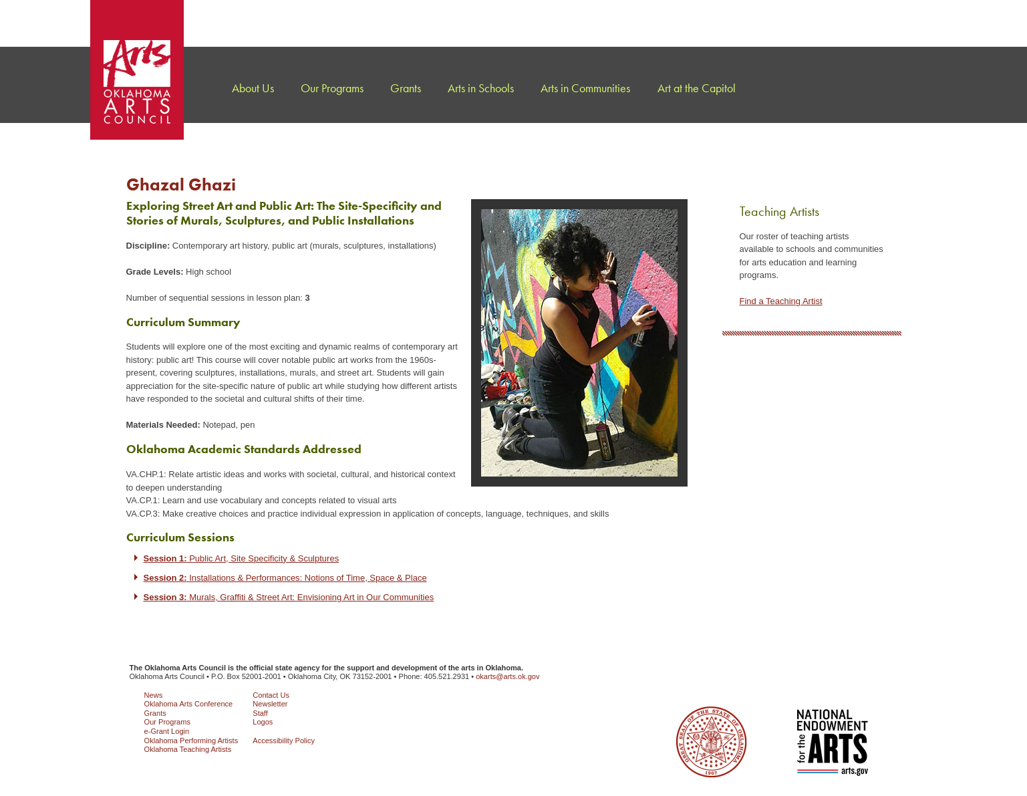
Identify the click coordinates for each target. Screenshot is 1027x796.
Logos (263, 722)
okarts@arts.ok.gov (507, 676)
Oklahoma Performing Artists (191, 741)
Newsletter (270, 704)
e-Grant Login (167, 731)
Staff (260, 713)
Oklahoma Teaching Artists (188, 749)
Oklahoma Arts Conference (188, 704)
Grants (155, 713)
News (153, 695)
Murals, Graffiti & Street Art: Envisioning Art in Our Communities (289, 597)
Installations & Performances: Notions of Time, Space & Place (285, 578)
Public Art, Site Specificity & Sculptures (241, 558)
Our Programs (167, 722)
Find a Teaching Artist (781, 301)
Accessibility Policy (284, 741)
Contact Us (271, 695)
